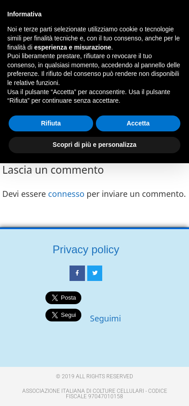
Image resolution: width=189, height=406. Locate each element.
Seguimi (105, 318)
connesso (66, 193)
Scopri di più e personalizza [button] (94, 144)
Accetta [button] (138, 123)
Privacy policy (86, 249)
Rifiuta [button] (51, 123)
